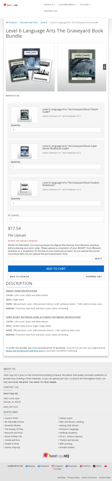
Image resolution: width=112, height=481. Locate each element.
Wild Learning (66, 443)
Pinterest (85, 466)
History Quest (66, 418)
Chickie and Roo (12, 440)
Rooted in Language (69, 429)
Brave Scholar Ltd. (13, 436)
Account (85, 4)
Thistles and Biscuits (69, 440)
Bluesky (30, 466)
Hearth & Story (12, 443)
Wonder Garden (67, 447)
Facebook (43, 466)
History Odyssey (12, 447)
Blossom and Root (29, 22)
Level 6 (43, 22)
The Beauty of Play (14, 429)
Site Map (61, 477)
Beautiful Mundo (13, 425)
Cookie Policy (105, 477)
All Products (11, 22)
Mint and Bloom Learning (72, 421)
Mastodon (71, 466)
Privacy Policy (73, 477)
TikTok (97, 466)
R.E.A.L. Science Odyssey (71, 436)
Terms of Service (89, 477)
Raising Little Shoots (69, 425)
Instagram (57, 466)
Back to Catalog (19, 276)
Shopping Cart (51, 11)
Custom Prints (11, 418)
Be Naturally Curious (14, 421)
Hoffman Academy (68, 432)
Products (49, 4)
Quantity (15, 125)
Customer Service (67, 4)
